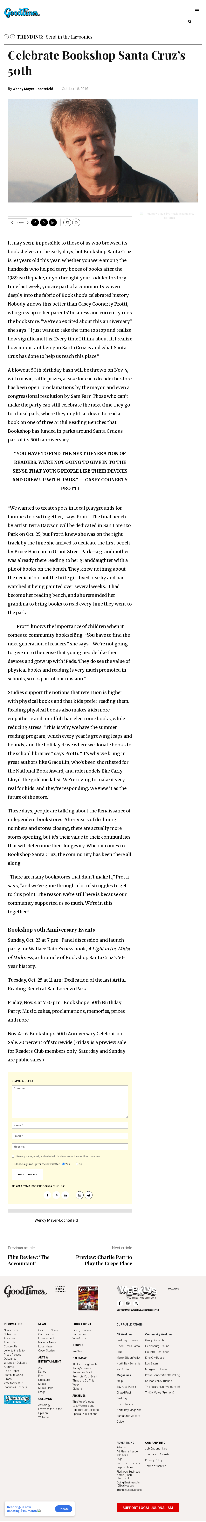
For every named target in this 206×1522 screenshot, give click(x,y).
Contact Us (10, 1346)
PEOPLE (77, 1345)
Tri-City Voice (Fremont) (159, 1392)
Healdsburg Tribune (157, 1346)
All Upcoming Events (85, 1364)
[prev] (6, 36)
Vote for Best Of (13, 1383)
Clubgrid (77, 1388)
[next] (12, 36)
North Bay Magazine (129, 1410)
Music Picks (45, 1387)
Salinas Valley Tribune (158, 1380)
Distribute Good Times (13, 1377)
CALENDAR (79, 1358)
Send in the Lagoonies (69, 37)
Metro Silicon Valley (129, 1357)
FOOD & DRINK (81, 1324)
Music (42, 1383)
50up (120, 1380)
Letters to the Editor (50, 1409)
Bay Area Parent (126, 1386)
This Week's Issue (83, 1401)
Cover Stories (46, 1350)
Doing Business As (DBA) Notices (128, 1484)
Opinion (43, 1413)
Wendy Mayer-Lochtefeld (33, 89)
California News (48, 1330)
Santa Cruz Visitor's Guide (129, 1418)
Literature (44, 1379)
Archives (9, 1366)
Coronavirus (46, 1334)
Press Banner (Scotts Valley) (162, 1375)
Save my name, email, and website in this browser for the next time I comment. (58, 1156)
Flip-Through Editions (85, 1409)
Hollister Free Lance (157, 1351)
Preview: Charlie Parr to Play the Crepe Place (104, 1260)
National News (47, 1342)
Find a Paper (11, 1370)
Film (41, 1375)
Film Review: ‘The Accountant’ (29, 1260)
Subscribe (10, 1334)
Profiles (77, 1351)
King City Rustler (155, 1357)
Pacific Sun (123, 1369)
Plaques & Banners (15, 1387)
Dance (42, 1371)
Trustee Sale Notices (129, 1489)
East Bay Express (127, 1340)
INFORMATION (13, 1324)
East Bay (122, 1398)
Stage (41, 1392)
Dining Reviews (81, 1330)
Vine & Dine (79, 1338)
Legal (120, 1459)
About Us (9, 1342)
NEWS (42, 1324)
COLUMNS (45, 1399)
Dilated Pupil (124, 1392)
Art (40, 1367)
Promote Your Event (84, 1376)
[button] (190, 22)
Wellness (43, 1417)
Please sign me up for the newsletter (37, 1164)
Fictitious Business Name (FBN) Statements (128, 1475)
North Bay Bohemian (129, 1363)
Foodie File (79, 1334)
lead (62, 1186)
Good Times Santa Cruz (128, 1349)
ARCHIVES (66, 1289)
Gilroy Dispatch (154, 1340)
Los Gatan (151, 1363)
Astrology (44, 1405)
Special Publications (84, 1413)
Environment (46, 1338)
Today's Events (81, 1368)
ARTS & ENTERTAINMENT (49, 1359)
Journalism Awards (157, 1454)
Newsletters (11, 1330)
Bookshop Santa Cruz (45, 1186)
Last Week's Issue (83, 1405)
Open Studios (125, 1404)
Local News (45, 1346)
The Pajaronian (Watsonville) (163, 1386)
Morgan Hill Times (156, 1369)
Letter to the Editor (15, 1350)
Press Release (12, 1354)
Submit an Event (82, 1372)
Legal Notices (125, 1467)
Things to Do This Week (83, 1382)
